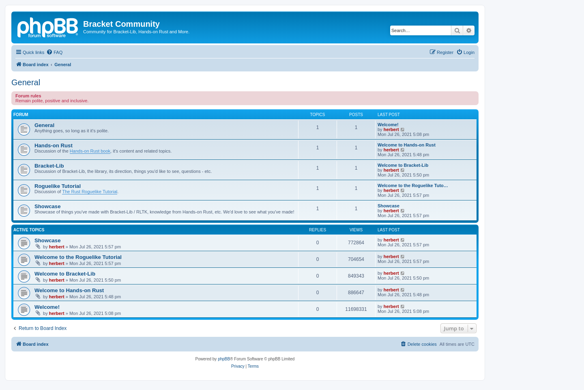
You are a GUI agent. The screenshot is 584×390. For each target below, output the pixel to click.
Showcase (47, 206)
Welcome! (388, 124)
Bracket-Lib (49, 166)
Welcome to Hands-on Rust (407, 144)
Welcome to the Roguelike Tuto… (413, 185)
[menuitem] (54, 52)
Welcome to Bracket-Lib (403, 165)
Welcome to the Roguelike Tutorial (78, 257)
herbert (391, 129)
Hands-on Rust (53, 145)
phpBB (224, 359)
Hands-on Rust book (90, 151)
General (25, 82)
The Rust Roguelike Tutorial (89, 191)
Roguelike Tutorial (57, 186)
